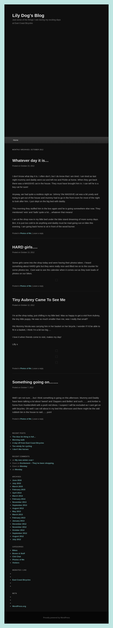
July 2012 (16, 539)
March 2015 (17, 486)
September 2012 (19, 533)
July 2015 (16, 483)
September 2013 (19, 505)
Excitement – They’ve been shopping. (37, 463)
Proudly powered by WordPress (56, 618)
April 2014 (16, 493)
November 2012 (19, 527)
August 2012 (18, 536)
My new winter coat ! (24, 460)
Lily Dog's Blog (28, 15)
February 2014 (18, 499)
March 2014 (17, 496)
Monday (23, 466)
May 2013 (16, 511)
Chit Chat (16, 556)
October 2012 (18, 530)
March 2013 (17, 514)
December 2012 (19, 524)
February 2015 (18, 489)
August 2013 (18, 508)
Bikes (15, 550)
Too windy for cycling (22, 446)
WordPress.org (19, 606)
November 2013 (19, 502)
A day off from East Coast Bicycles (28, 443)
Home (15, 140)
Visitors (15, 563)
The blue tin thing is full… (24, 437)
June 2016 (17, 480)
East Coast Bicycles (21, 580)
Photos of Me (25, 233)
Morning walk (18, 440)
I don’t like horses (20, 449)
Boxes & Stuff (18, 553)
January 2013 (18, 521)
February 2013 (18, 518)
